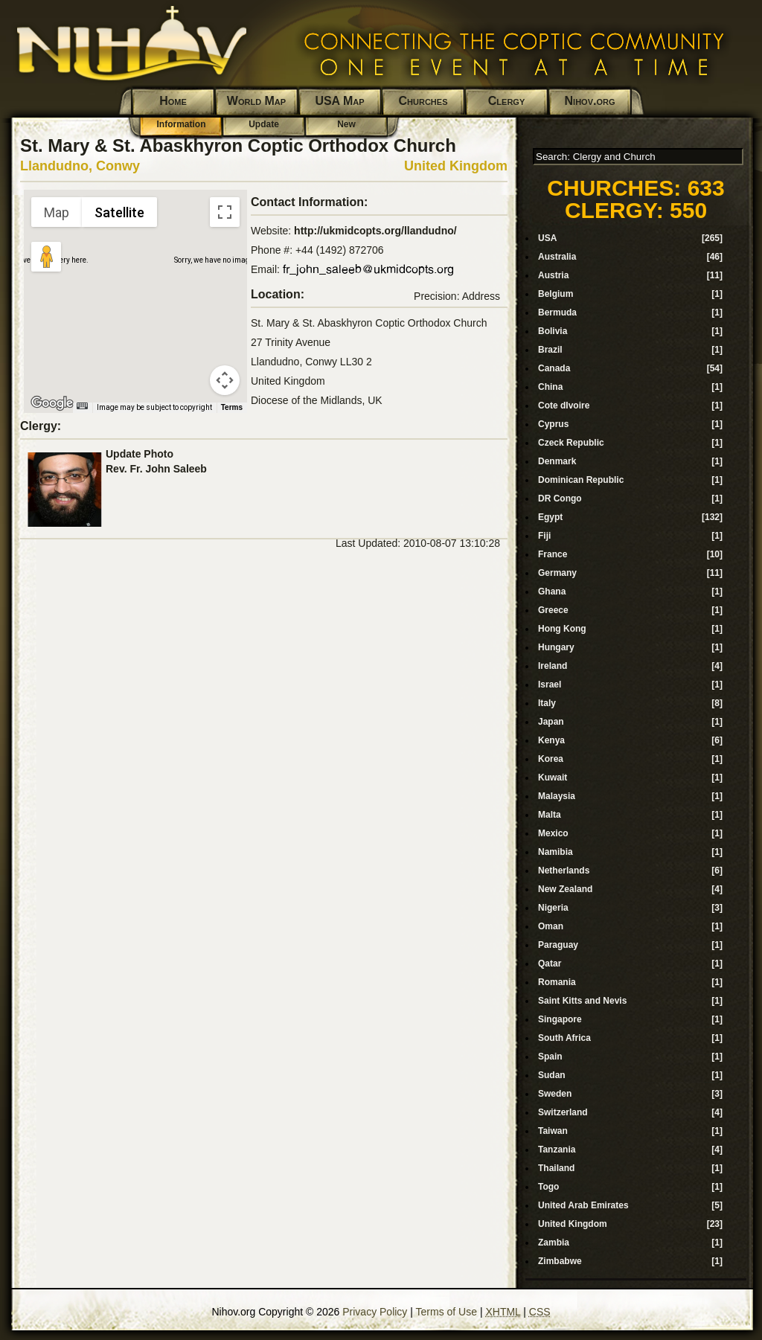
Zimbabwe (560, 1261)
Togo (548, 1187)
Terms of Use (446, 1312)
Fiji (544, 535)
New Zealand (565, 889)
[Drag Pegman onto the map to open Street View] (46, 257)
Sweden (555, 1094)
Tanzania (556, 1149)
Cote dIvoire (563, 405)
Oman (550, 926)
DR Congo (560, 498)
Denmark (557, 461)
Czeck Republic (571, 442)
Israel (549, 684)
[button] (135, 292)
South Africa (564, 1038)
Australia (557, 256)
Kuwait (552, 777)
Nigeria (553, 908)
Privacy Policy (374, 1312)
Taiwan (553, 1131)
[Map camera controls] (225, 380)
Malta (549, 815)
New (346, 124)
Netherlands (563, 870)
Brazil (550, 349)
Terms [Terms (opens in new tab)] (232, 407)
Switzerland (563, 1112)
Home (173, 100)
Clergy (506, 100)
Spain (550, 1056)
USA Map (339, 100)
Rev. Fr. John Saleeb (156, 469)
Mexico (553, 833)
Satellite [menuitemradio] (119, 212)
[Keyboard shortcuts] (82, 406)
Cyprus (553, 424)
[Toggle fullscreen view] (225, 212)
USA (547, 238)
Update (264, 124)
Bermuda (557, 312)
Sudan (552, 1075)
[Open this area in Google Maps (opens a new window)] (52, 403)
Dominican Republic (581, 480)
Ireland (552, 666)
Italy (547, 703)
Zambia (553, 1242)
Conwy (118, 165)
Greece (553, 610)
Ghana (552, 591)
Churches (423, 100)
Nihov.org (590, 100)
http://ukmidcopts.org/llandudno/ (375, 231)
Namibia (555, 852)
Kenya (551, 740)
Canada (554, 368)
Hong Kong (562, 628)
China (550, 387)
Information (181, 124)
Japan (551, 722)
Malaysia (556, 796)
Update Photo (139, 454)
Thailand (556, 1168)
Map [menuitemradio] (56, 212)
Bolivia (552, 331)
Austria (553, 275)
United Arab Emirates (583, 1205)
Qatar (549, 963)
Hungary (556, 647)
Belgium (555, 294)
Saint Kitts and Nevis (582, 1001)
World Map (256, 100)
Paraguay (558, 945)
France (552, 554)
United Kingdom (456, 165)
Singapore (560, 1019)
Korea (550, 759)
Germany (557, 573)
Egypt (550, 517)
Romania (557, 982)
